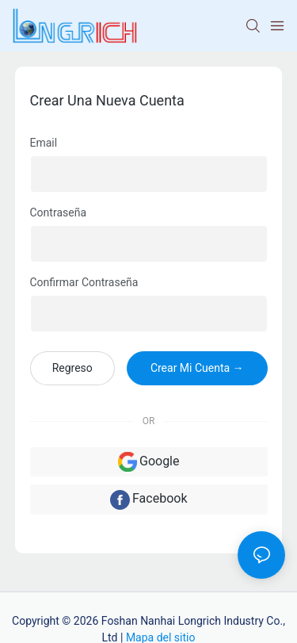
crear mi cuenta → (197, 368)
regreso (72, 368)
